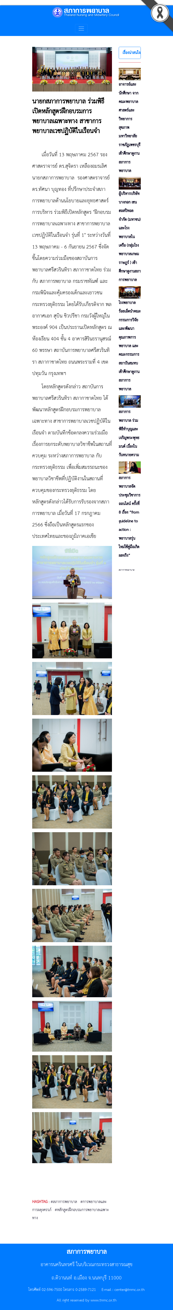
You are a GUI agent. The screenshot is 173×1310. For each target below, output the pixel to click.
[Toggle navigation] (81, 28)
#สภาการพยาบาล (64, 1201)
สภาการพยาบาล (126, 570)
